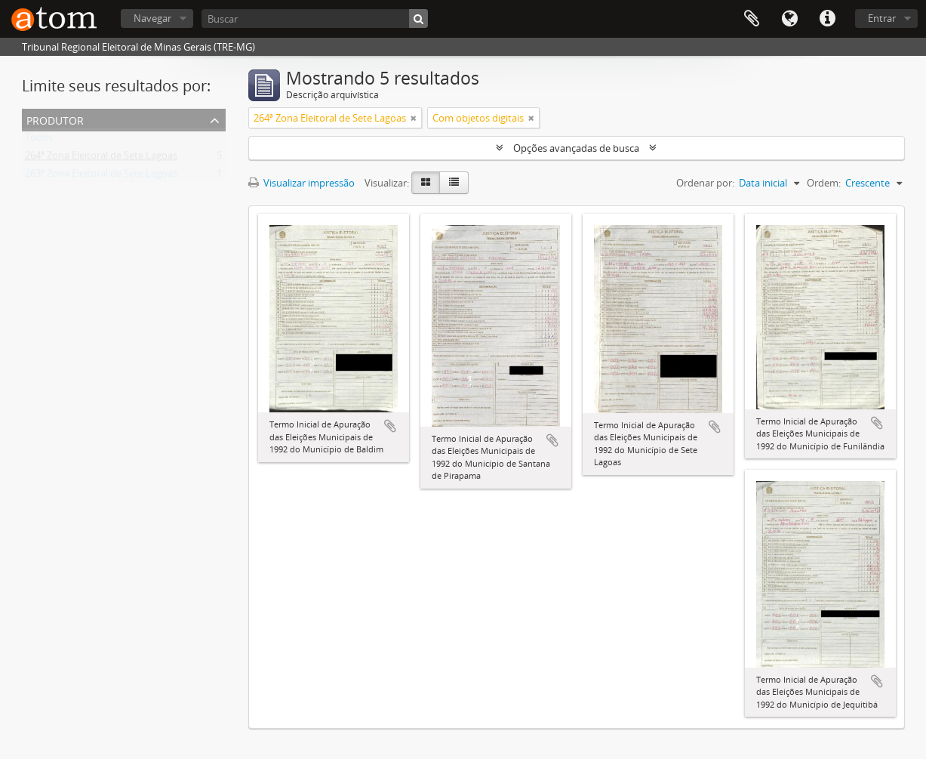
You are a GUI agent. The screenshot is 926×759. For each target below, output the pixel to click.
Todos (39, 140)
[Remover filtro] (414, 117)
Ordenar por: (705, 183)
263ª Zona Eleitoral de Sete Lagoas (101, 177)
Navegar (152, 18)
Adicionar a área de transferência (390, 425)
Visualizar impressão (301, 183)
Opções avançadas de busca (576, 148)
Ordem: (824, 183)
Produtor (55, 119)
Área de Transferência (752, 19)
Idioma (789, 19)
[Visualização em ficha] (425, 182)
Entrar (882, 18)
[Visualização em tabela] (454, 182)
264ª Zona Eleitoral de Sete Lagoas (101, 158)
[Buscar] (315, 18)
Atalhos (827, 19)
